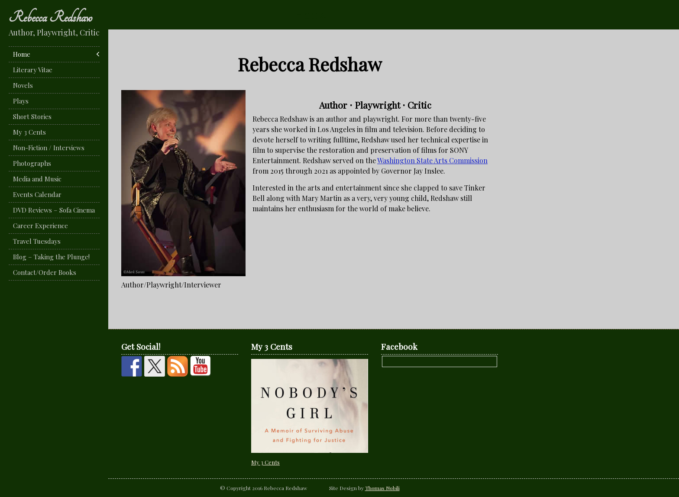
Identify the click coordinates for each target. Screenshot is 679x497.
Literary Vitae (32, 69)
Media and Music (37, 178)
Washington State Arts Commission (432, 160)
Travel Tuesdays (37, 241)
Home (21, 54)
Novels (23, 85)
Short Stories (32, 116)
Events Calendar (37, 194)
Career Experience (40, 225)
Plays (21, 101)
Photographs (32, 163)
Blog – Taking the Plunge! (51, 256)
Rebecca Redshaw (50, 17)
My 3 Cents (29, 132)
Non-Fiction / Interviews (48, 147)
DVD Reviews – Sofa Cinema (54, 210)
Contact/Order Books (44, 272)
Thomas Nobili (382, 487)
